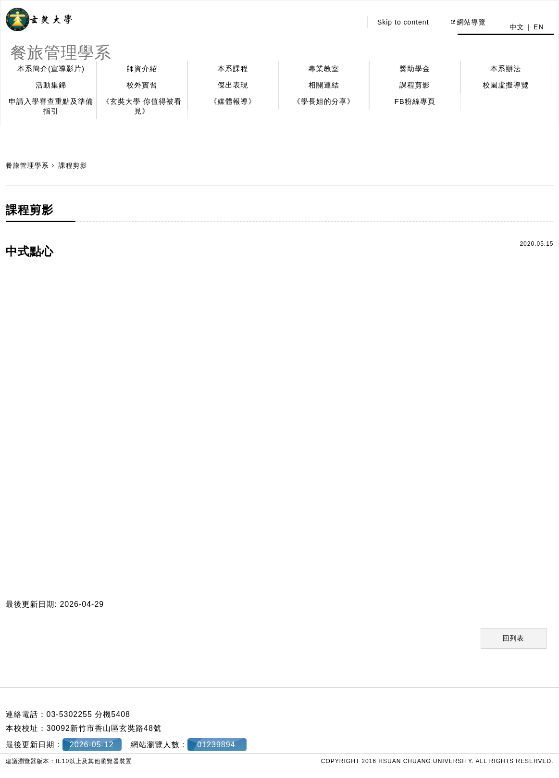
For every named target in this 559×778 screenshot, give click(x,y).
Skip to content (403, 22)
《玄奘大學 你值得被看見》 (142, 106)
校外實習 (141, 85)
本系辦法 (505, 68)
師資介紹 (141, 68)
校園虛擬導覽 (506, 85)
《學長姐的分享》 (324, 101)
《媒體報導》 (233, 101)
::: (351, 22)
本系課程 (233, 68)
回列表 (513, 638)
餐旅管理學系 (27, 165)
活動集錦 (51, 85)
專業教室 (324, 68)
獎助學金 (414, 68)
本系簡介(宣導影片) (51, 68)
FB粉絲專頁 (414, 101)
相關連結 (324, 85)
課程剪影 (414, 85)
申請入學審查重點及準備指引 (51, 106)
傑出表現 (233, 85)
